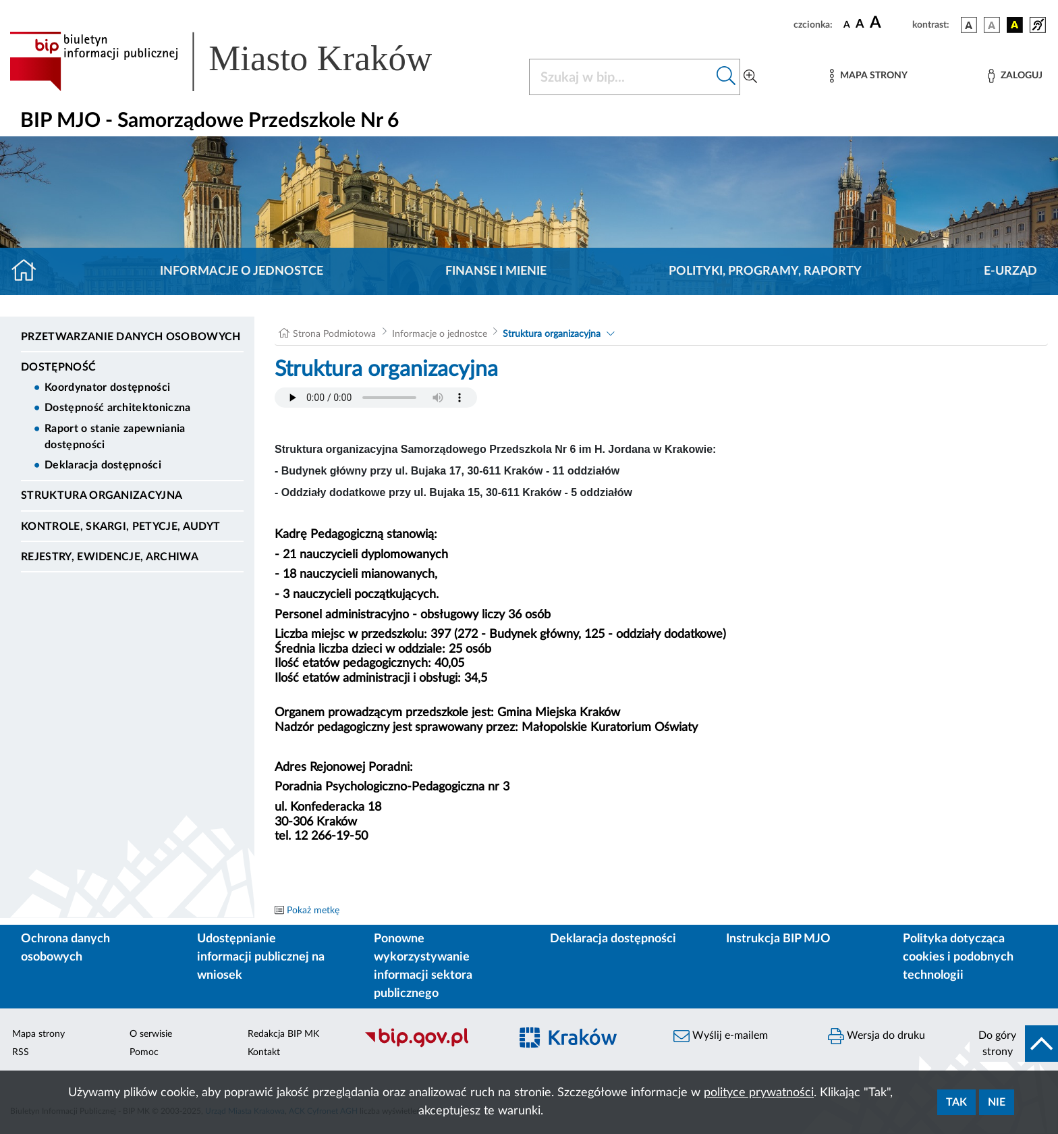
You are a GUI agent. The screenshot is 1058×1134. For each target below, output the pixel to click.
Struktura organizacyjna (101, 495)
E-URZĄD (1010, 271)
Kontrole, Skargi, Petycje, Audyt (120, 526)
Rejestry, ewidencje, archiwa (109, 556)
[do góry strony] (1014, 1043)
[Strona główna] (29, 271)
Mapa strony (38, 1034)
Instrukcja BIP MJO (778, 939)
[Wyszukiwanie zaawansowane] (750, 77)
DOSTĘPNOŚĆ (58, 367)
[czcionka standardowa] (847, 24)
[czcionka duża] (889, 23)
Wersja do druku (876, 1036)
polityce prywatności (759, 1093)
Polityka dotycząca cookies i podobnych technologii (958, 957)
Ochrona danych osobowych (65, 948)
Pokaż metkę (313, 910)
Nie (996, 1102)
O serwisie (151, 1034)
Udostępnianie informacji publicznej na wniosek (261, 957)
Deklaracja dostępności (103, 465)
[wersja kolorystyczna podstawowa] (969, 25)
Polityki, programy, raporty (765, 271)
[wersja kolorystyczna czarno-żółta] (1015, 25)
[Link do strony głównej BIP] (240, 61)
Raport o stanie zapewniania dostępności (115, 436)
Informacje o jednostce (241, 271)
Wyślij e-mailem (720, 1036)
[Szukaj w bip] (726, 77)
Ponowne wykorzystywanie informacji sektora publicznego (423, 966)
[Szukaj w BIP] (621, 77)
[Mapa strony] (868, 76)
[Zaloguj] (1015, 76)
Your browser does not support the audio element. (376, 397)
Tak (956, 1102)
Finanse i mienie (496, 271)
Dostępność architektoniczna (118, 407)
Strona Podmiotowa (334, 334)
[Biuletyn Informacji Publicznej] (430, 1045)
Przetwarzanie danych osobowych (131, 336)
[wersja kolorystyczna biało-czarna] (992, 25)
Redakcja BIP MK (283, 1034)
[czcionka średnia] (860, 25)
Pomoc (144, 1052)
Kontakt (264, 1052)
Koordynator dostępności (107, 387)
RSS (20, 1052)
